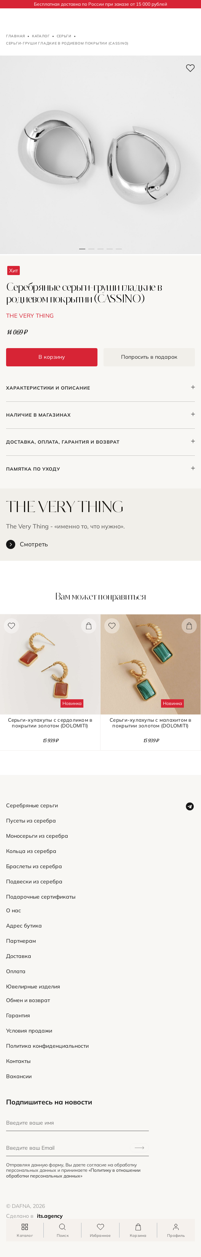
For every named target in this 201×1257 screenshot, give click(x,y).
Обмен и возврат (28, 1000)
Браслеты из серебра (34, 866)
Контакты (18, 1061)
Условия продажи (29, 1031)
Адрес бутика (24, 926)
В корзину (51, 356)
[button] (91, 154)
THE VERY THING (30, 315)
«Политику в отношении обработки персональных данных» (73, 1172)
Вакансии (19, 1076)
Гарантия (18, 1015)
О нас (13, 910)
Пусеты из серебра (31, 821)
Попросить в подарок (149, 356)
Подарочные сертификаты (40, 897)
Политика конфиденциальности (47, 1046)
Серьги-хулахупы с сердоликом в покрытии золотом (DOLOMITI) (50, 723)
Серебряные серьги (32, 805)
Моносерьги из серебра (37, 836)
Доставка (18, 956)
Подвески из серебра (34, 881)
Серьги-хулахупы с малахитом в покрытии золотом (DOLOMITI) (150, 723)
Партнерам (21, 941)
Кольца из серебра (31, 851)
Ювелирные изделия (33, 986)
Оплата (16, 971)
